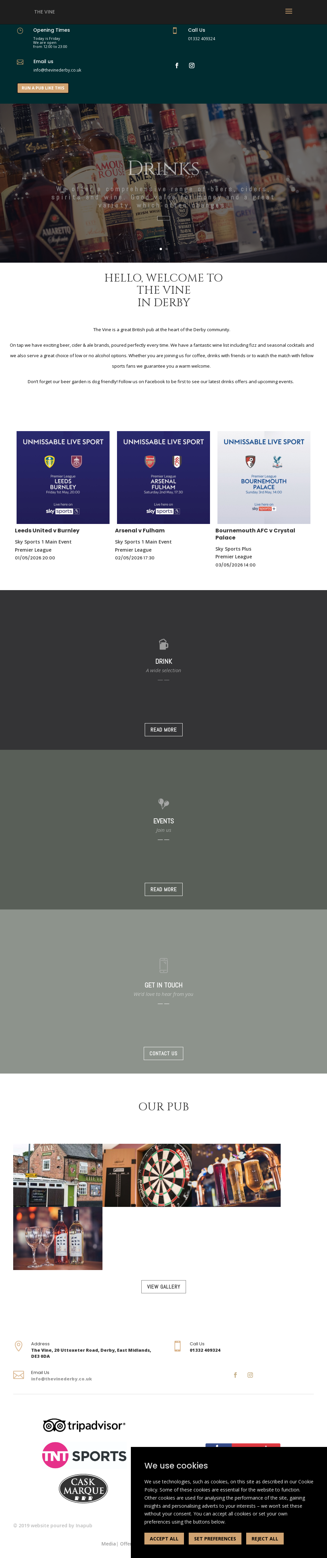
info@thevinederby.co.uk (61, 1379)
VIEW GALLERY (163, 1286)
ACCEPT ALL (164, 1538)
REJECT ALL (265, 1538)
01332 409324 (201, 39)
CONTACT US (163, 1053)
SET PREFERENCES (215, 1538)
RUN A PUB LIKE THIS (43, 88)
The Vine (44, 11)
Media (108, 1543)
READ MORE (163, 729)
